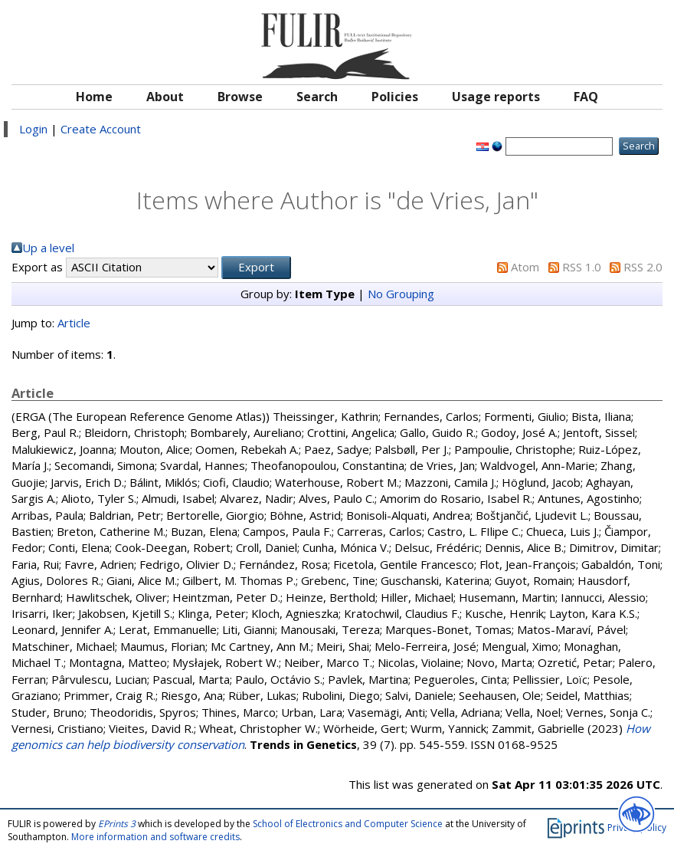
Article (73, 322)
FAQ (586, 96)
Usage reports (496, 96)
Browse (240, 96)
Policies (394, 96)
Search (317, 96)
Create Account (101, 128)
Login (33, 128)
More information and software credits (155, 836)
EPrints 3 (117, 823)
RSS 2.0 (643, 266)
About (165, 96)
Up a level (48, 247)
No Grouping (401, 293)
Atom (525, 266)
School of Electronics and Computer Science (348, 823)
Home (94, 96)
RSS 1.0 (581, 266)
